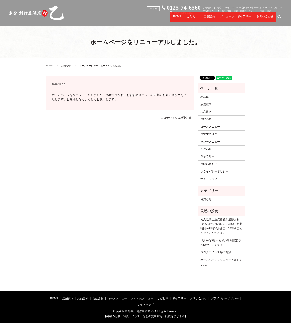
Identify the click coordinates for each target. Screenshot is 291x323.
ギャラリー (244, 18)
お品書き (206, 111)
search (280, 18)
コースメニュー (210, 126)
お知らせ (66, 65)
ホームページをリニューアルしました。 (221, 262)
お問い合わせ (265, 18)
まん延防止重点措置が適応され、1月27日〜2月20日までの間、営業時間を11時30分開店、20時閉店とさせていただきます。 (221, 226)
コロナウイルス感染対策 (176, 117)
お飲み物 (206, 119)
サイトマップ (208, 178)
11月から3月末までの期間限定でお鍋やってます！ (220, 242)
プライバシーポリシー (214, 171)
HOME (177, 18)
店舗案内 (209, 18)
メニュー (226, 18)
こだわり (192, 18)
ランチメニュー (210, 141)
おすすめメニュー (211, 134)
